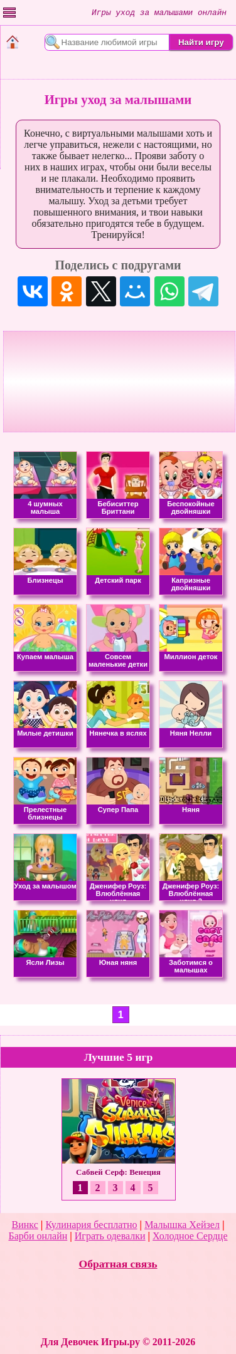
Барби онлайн (37, 1236)
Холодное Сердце (190, 1236)
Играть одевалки (110, 1236)
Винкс (25, 1224)
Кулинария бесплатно (91, 1224)
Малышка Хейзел (182, 1224)
